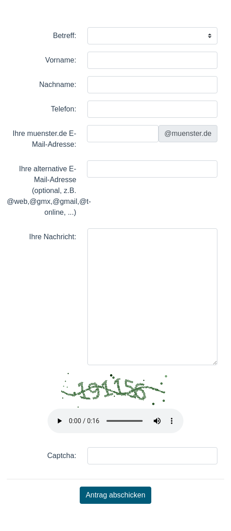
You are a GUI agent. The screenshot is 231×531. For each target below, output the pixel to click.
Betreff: (64, 35)
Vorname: (60, 60)
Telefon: (63, 109)
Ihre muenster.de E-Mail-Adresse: (45, 139)
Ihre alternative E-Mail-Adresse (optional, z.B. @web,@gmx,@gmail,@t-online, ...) (42, 190)
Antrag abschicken (115, 495)
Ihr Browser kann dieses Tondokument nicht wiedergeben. (115, 421)
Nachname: (58, 84)
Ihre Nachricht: (52, 237)
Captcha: (61, 455)
